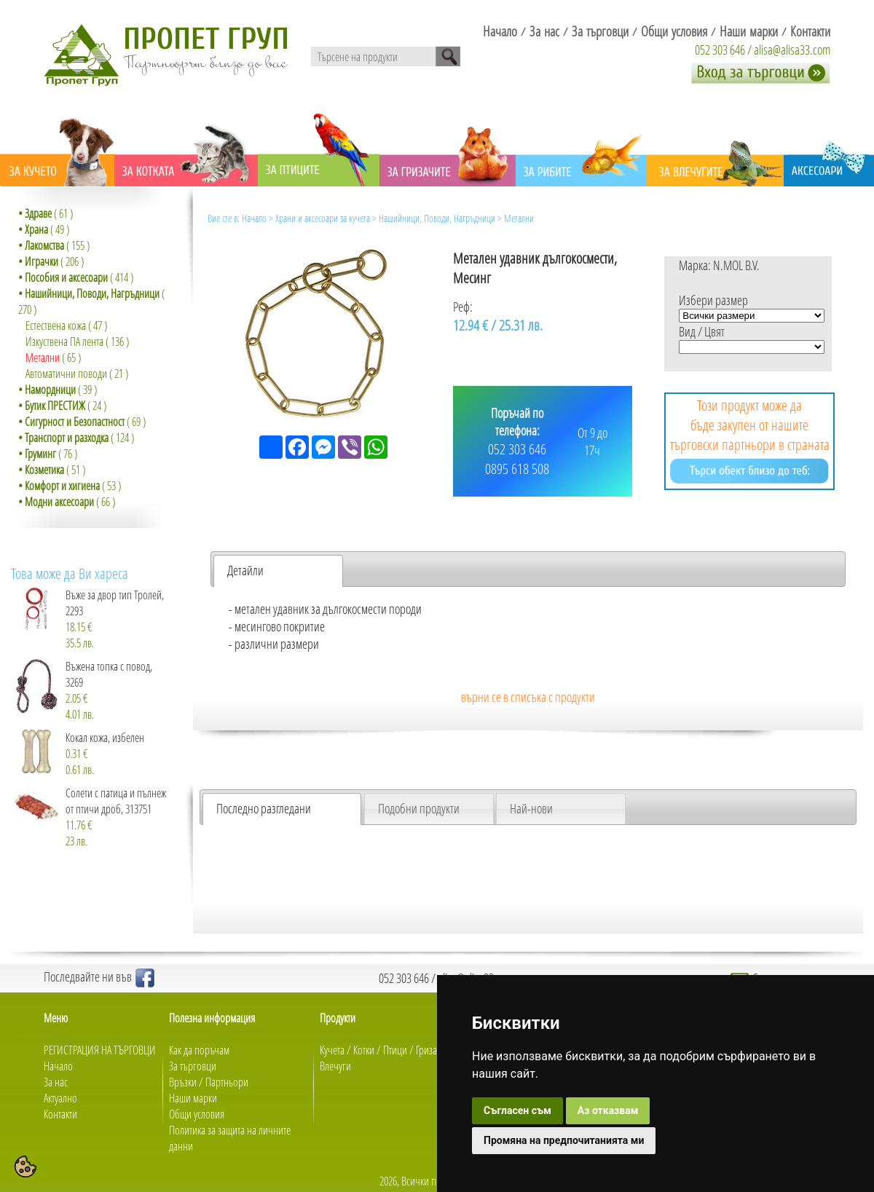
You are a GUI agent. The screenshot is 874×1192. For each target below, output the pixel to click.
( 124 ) (76, 438)
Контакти (60, 1114)
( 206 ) (51, 261)
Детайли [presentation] (245, 570)
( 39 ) (57, 390)
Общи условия (196, 1114)
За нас (56, 1082)
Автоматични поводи (66, 374)
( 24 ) (62, 406)
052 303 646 (720, 49)
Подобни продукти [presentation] (419, 808)
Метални (42, 358)
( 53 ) (69, 486)
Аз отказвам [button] (608, 1110)
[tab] (278, 570)
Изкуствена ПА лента (64, 341)
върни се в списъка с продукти (528, 697)
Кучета (332, 1050)
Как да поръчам (199, 1050)
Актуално (60, 1098)
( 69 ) (82, 422)
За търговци (192, 1066)
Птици (395, 1050)
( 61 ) (45, 213)
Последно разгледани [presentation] (263, 808)
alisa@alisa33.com (792, 49)
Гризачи (431, 1050)
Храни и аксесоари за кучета (322, 218)
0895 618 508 (517, 468)
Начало (254, 218)
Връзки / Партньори (208, 1082)
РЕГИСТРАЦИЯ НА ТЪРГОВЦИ (100, 1050)
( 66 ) (66, 502)
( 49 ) (43, 229)
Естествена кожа (55, 325)
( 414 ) (75, 277)
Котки (363, 1050)
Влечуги (335, 1066)
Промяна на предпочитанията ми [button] (564, 1140)
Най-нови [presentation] (531, 808)
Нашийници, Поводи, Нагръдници (437, 218)
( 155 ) (54, 245)
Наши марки (193, 1098)
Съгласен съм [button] (517, 1110)
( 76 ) (47, 454)
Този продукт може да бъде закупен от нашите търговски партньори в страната (750, 439)
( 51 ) (51, 470)
